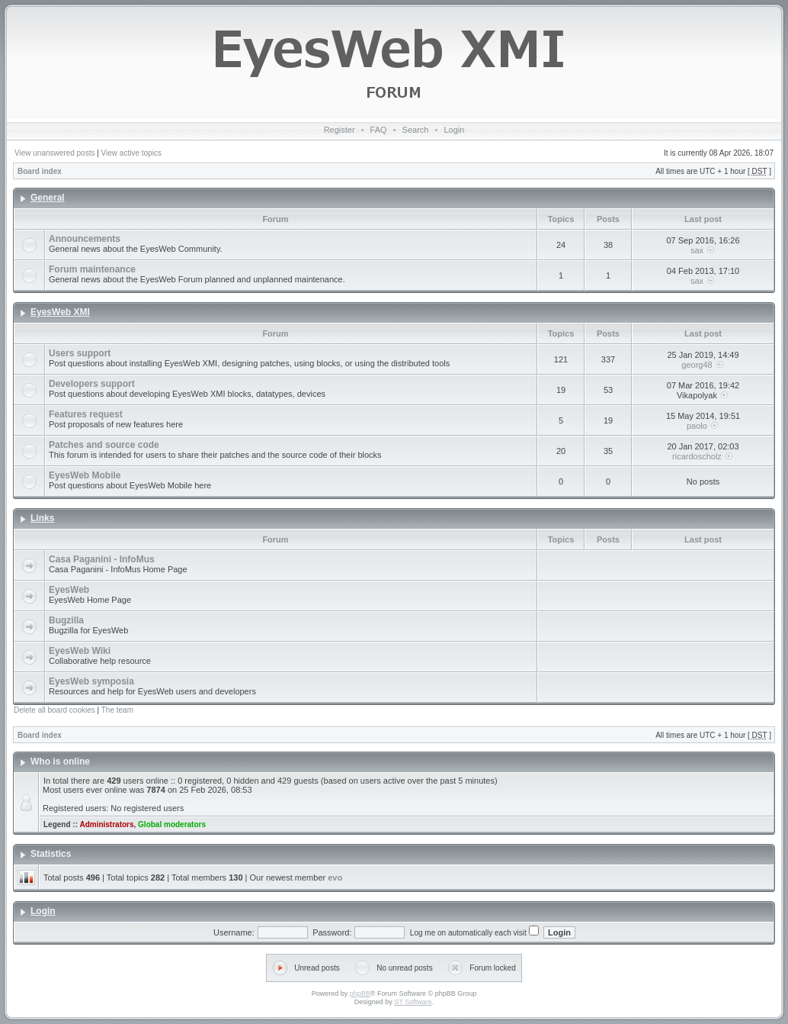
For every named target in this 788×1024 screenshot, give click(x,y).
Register (339, 129)
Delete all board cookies (54, 710)
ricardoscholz (697, 456)
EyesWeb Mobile (84, 475)
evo (335, 877)
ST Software (412, 1002)
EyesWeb (69, 589)
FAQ (378, 129)
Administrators (106, 824)
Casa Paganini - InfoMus (102, 559)
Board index (40, 171)
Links (42, 518)
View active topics (131, 153)
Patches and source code (104, 445)
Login (454, 129)
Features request (86, 414)
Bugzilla (66, 620)
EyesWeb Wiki (80, 651)
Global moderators (172, 824)
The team (117, 710)
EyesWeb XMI (60, 312)
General (47, 197)
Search (415, 129)
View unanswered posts (54, 153)
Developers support (92, 383)
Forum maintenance (92, 269)
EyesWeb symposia (91, 681)
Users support (80, 353)
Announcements (84, 238)
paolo (697, 425)
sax (696, 250)
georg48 (696, 364)
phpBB (360, 993)
